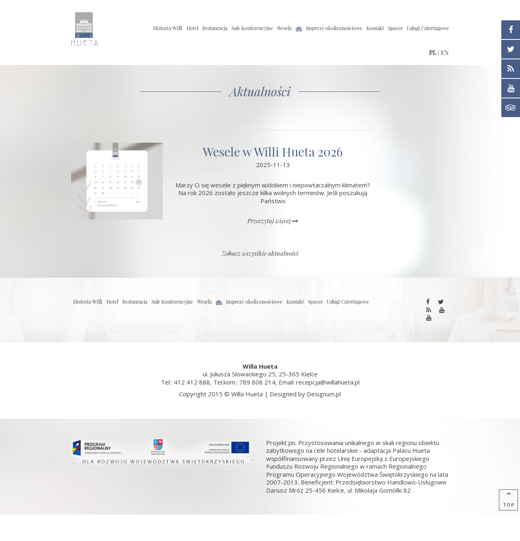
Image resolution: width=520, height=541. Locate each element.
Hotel (192, 28)
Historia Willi (167, 28)
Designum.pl (324, 394)
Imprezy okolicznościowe (334, 28)
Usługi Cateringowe (428, 28)
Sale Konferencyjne (252, 28)
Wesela (284, 28)
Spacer (395, 28)
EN (445, 52)
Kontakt (375, 28)
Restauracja (215, 28)
